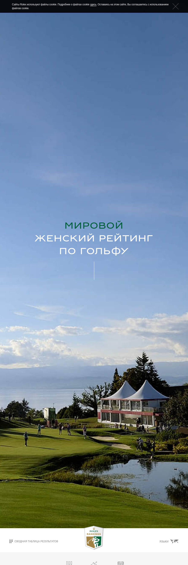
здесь (93, 4)
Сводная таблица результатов (33, 541)
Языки (169, 541)
